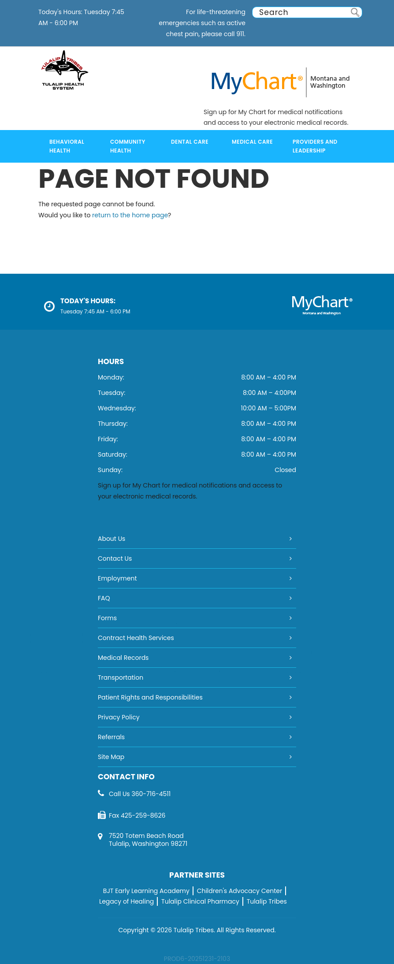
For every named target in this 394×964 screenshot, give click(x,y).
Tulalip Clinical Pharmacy (200, 901)
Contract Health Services (136, 637)
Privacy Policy (119, 717)
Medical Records (123, 657)
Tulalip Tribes (267, 901)
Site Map (111, 756)
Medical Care (252, 141)
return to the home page (130, 215)
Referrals (111, 737)
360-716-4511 (151, 793)
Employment (117, 578)
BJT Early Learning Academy (146, 890)
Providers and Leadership (315, 146)
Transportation (120, 677)
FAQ (104, 598)
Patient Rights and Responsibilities (150, 697)
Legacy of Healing (126, 901)
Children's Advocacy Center (239, 890)
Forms (107, 618)
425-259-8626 (143, 815)
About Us (111, 538)
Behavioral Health (66, 146)
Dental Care (189, 141)
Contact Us (115, 558)
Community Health (127, 146)
